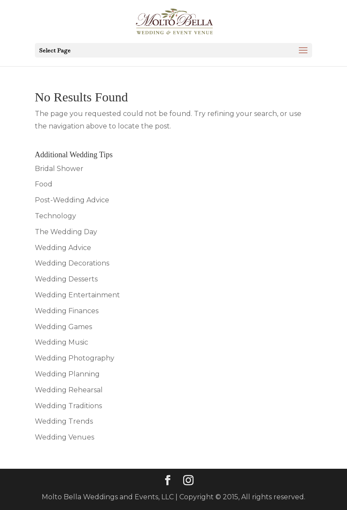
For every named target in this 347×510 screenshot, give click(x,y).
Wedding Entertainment (77, 295)
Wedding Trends (64, 421)
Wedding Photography (74, 358)
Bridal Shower (59, 169)
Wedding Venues (64, 437)
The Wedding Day (66, 232)
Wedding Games (63, 327)
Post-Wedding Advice (72, 200)
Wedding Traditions (68, 406)
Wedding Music (61, 342)
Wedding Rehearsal (69, 390)
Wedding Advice (63, 248)
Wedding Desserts (66, 279)
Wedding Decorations (72, 263)
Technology (55, 216)
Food (43, 184)
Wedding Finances (66, 311)
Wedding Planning (67, 374)
